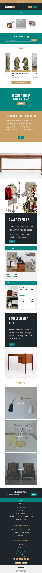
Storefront (15, 276)
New (5, 12)
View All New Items (21, 82)
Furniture (15, 12)
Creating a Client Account (21, 510)
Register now (17, 562)
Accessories (9, 12)
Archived (36, 12)
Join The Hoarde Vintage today (21, 1)
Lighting (26, 12)
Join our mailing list (21, 508)
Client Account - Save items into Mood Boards (21, 529)
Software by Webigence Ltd (21, 571)
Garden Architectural (21, 13)
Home (21, 505)
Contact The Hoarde (21, 513)
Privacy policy (21, 567)
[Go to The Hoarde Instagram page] (28, 36)
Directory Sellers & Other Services (21, 511)
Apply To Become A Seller (21, 545)
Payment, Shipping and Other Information (21, 532)
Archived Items (21, 535)
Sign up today (34, 40)
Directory (9, 276)
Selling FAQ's (21, 547)
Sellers (29, 7)
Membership (21, 542)
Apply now (21, 103)
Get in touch (25, 562)
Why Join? (21, 544)
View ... (21, 137)
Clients (35, 7)
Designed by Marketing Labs (21, 570)
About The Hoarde (21, 518)
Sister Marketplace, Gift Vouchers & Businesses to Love (21, 516)
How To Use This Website (21, 528)
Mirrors (31, 12)
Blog (21, 514)
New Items (21, 534)
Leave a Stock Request (21, 507)
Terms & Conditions (21, 521)
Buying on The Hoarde (21, 519)
